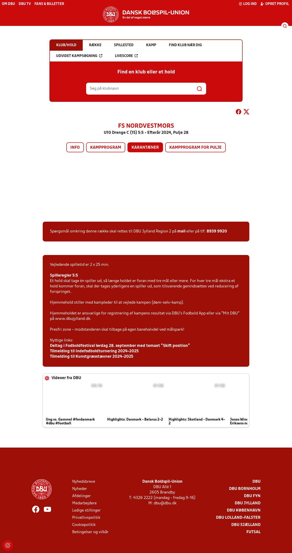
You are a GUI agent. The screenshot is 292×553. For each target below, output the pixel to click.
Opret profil (274, 4)
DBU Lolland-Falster (238, 518)
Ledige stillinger (86, 510)
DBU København (244, 510)
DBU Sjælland (246, 525)
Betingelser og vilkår (90, 532)
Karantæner (145, 148)
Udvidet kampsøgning (79, 56)
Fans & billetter (49, 4)
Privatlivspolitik (86, 518)
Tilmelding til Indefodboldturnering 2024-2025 (94, 351)
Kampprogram (105, 148)
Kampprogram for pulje (195, 148)
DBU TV (25, 4)
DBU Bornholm (245, 489)
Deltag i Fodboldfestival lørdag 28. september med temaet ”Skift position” (120, 346)
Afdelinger (81, 496)
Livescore (126, 56)
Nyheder (79, 489)
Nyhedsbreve (83, 482)
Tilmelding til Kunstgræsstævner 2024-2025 (91, 357)
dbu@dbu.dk (165, 503)
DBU (256, 482)
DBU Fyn (252, 496)
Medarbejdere (84, 503)
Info (75, 148)
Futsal (253, 532)
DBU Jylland (248, 503)
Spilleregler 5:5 (64, 276)
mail (181, 231)
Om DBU (8, 4)
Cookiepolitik (84, 525)
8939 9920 (217, 231)
